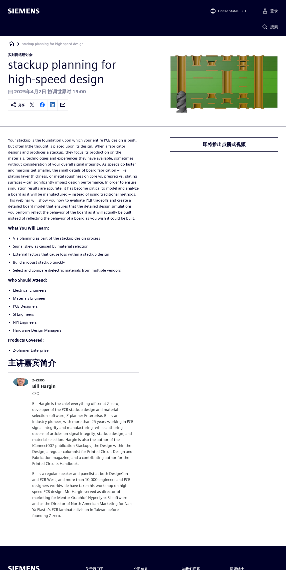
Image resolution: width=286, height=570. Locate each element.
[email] (63, 105)
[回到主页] (11, 44)
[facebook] (42, 105)
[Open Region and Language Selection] (228, 11)
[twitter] (32, 105)
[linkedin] (52, 105)
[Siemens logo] (23, 11)
